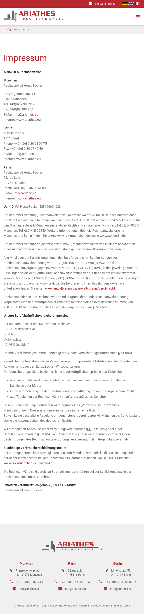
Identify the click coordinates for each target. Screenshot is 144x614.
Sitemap (118, 606)
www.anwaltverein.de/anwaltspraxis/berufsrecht (80, 288)
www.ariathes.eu (28, 198)
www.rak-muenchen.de (20, 463)
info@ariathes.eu (105, 3)
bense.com (71, 606)
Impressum (28, 29)
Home (16, 29)
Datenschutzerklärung (101, 606)
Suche (127, 606)
